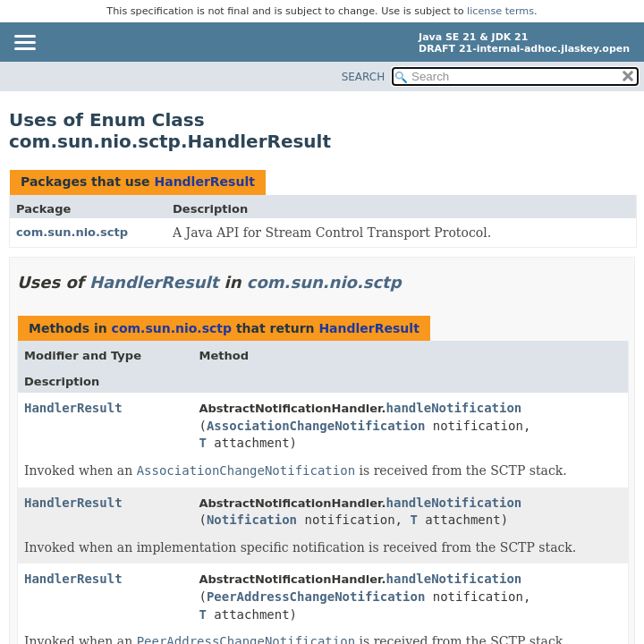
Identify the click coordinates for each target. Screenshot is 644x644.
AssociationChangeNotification (316, 426)
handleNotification (454, 408)
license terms (500, 11)
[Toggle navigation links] (24, 43)
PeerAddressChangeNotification (316, 596)
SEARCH (364, 77)
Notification (252, 520)
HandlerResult (204, 181)
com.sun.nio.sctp (72, 232)
